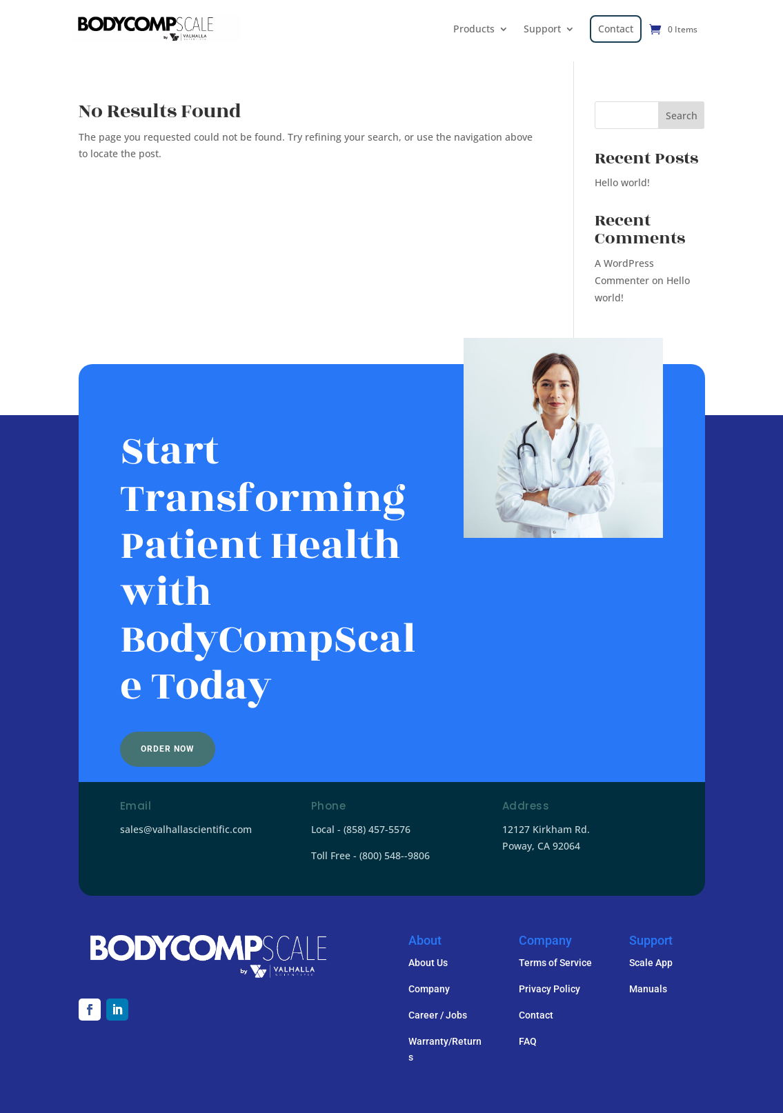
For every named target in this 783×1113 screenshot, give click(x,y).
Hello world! (622, 182)
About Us (428, 962)
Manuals (648, 988)
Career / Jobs (437, 1015)
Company (429, 988)
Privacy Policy (549, 988)
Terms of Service (555, 962)
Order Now (168, 749)
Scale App (651, 962)
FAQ (528, 1041)
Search (681, 115)
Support (542, 28)
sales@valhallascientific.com (186, 829)
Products (474, 28)
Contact (615, 28)
